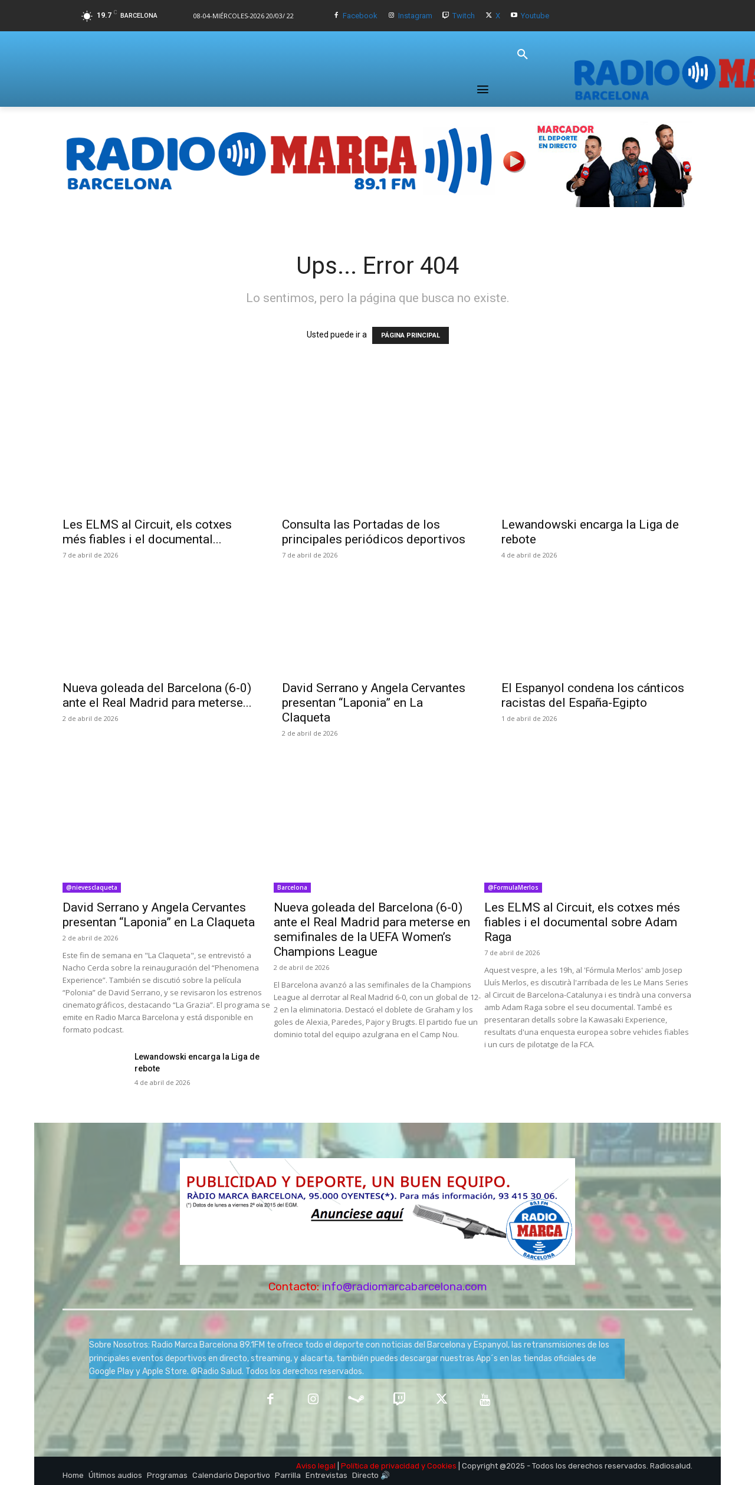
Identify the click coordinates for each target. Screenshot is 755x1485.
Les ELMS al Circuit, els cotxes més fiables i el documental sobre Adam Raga (582, 922)
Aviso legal (316, 1465)
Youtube (535, 15)
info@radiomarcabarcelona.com (404, 1286)
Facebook (360, 15)
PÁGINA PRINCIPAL (410, 335)
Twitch (463, 15)
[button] (522, 54)
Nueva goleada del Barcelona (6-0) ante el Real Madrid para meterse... (157, 695)
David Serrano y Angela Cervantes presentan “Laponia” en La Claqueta (373, 703)
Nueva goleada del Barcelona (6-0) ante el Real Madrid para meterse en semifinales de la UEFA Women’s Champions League (372, 929)
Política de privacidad (380, 1465)
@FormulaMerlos (513, 887)
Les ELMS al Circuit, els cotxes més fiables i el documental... (147, 531)
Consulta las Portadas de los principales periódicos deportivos (373, 531)
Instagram (415, 15)
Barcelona (292, 887)
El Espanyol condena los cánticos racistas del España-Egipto (592, 695)
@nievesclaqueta (91, 887)
